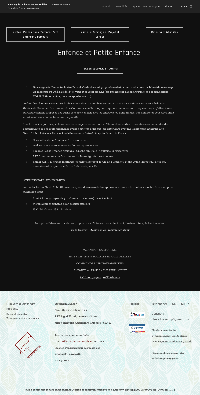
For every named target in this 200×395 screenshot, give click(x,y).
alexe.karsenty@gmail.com (170, 319)
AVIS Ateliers (111, 277)
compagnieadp (167, 330)
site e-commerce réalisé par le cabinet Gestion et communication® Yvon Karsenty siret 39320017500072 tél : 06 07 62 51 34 (100, 389)
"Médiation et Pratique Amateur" (109, 230)
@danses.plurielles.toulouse (171, 335)
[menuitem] (109, 7)
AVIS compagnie (90, 277)
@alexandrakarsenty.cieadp (176, 341)
